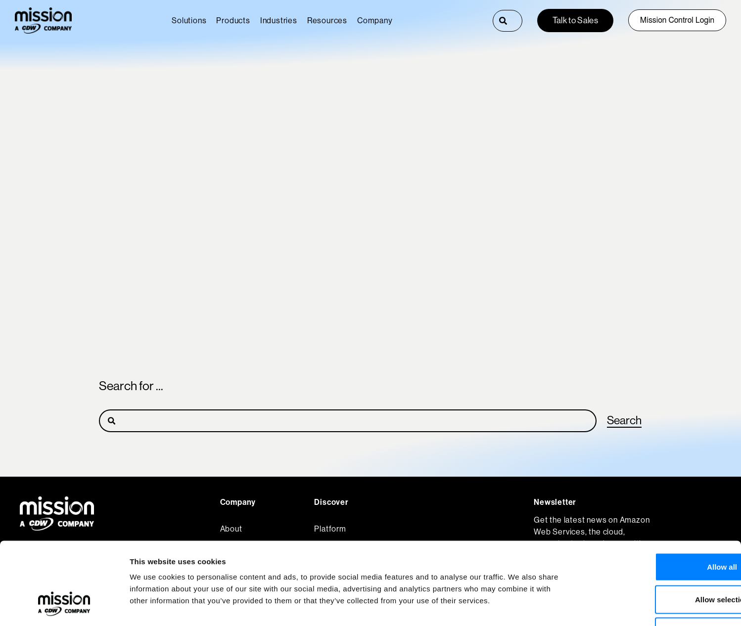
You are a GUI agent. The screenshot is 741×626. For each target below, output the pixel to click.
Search (623, 420)
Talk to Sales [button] (575, 20)
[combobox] (517, 20)
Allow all (659, 496)
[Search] (503, 20)
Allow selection (658, 529)
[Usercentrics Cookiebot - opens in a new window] (64, 606)
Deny (658, 561)
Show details (519, 606)
